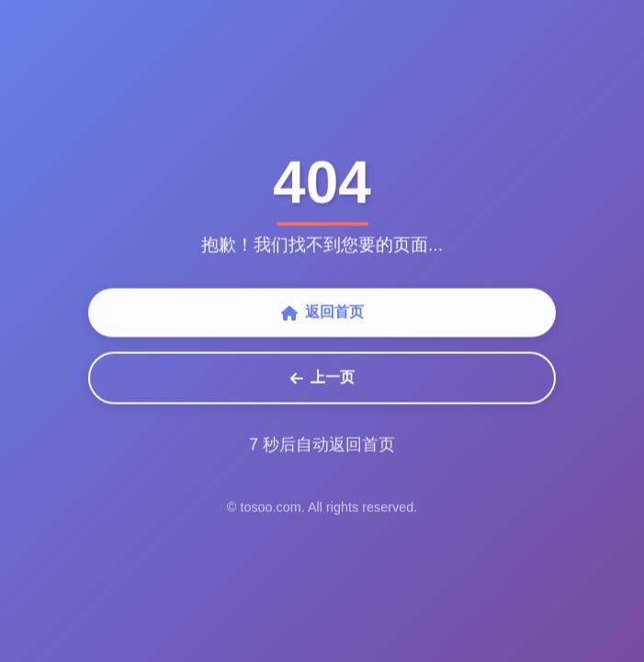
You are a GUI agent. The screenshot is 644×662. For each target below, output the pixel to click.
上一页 (322, 379)
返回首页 (322, 313)
